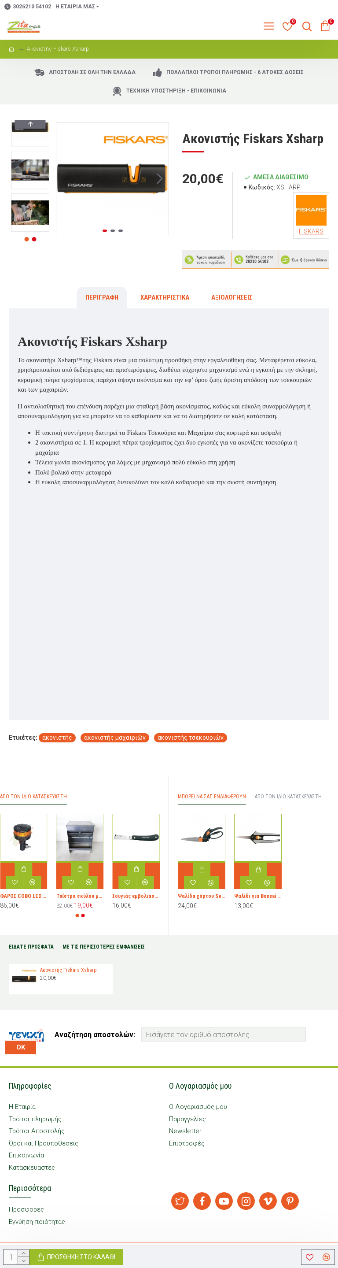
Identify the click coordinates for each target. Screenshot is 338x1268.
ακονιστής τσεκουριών (191, 737)
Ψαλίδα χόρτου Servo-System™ (201, 896)
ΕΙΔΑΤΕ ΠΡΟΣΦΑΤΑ (31, 947)
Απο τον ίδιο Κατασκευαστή (33, 796)
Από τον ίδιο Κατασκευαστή (288, 796)
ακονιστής (57, 737)
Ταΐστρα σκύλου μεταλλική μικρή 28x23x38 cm (80, 896)
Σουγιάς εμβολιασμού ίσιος (136, 896)
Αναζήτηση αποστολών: (95, 1035)
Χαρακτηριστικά (164, 297)
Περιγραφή (101, 297)
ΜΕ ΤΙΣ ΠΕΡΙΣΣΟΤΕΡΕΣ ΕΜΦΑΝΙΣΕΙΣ (103, 947)
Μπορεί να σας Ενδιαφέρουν (212, 796)
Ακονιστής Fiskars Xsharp (68, 970)
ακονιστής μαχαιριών (115, 737)
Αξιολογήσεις (232, 297)
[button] (160, 178)
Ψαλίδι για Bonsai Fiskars (258, 896)
